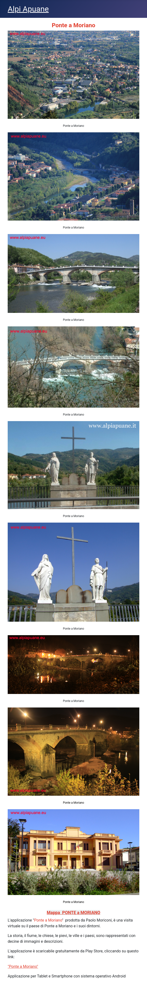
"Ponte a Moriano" (23, 966)
